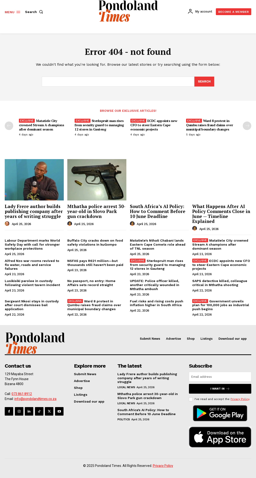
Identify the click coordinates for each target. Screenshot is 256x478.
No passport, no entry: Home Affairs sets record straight (91, 283)
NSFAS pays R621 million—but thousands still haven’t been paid (95, 263)
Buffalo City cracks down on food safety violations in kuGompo (95, 243)
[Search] (204, 82)
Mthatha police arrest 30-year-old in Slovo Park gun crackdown (96, 211)
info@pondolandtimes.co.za (35, 399)
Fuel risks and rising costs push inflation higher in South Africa (156, 303)
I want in (220, 389)
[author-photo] (8, 223)
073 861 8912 (22, 394)
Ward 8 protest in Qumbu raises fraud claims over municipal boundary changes (209, 124)
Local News (126, 387)
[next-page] (247, 126)
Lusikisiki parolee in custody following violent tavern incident (32, 283)
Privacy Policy (239, 399)
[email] (220, 377)
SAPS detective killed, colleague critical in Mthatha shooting (219, 283)
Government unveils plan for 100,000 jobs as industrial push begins (220, 305)
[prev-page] (9, 126)
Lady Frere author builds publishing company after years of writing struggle (34, 211)
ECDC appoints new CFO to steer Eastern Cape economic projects (153, 124)
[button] (35, 12)
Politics (123, 419)
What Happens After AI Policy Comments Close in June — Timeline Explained (221, 213)
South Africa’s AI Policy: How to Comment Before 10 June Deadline (157, 211)
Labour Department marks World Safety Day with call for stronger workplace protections (32, 245)
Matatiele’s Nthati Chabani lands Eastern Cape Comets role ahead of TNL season (157, 245)
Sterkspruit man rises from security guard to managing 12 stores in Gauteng (99, 124)
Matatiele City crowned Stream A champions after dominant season (41, 124)
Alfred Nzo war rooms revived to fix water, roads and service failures (32, 265)
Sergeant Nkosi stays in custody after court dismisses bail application (32, 305)
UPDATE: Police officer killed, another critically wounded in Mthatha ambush (154, 285)
